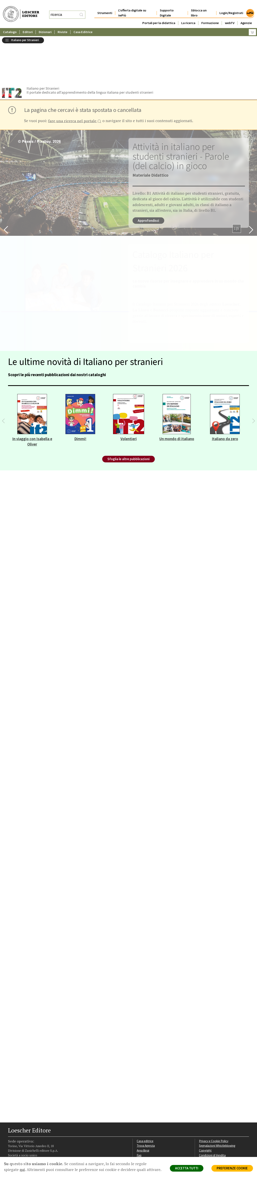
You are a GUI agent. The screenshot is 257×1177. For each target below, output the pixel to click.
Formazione (210, 15)
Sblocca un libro (199, 4)
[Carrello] (252, 24)
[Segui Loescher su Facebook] (11, 1132)
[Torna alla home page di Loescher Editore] (21, 9)
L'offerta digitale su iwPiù (132, 4)
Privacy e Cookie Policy (213, 1094)
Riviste (62, 24)
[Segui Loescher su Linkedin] (25, 1132)
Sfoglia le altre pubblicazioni (128, 412)
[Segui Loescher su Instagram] (18, 1132)
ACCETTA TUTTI (186, 1168)
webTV (230, 15)
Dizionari (45, 24)
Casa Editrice (83, 24)
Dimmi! (80, 391)
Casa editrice (145, 1094)
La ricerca (188, 15)
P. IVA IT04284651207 (22, 1148)
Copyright (205, 1103)
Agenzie (246, 15)
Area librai (143, 1103)
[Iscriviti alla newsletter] (39, 1131)
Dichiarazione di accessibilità (217, 1118)
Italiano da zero (225, 391)
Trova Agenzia (146, 1098)
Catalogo (10, 24)
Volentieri (128, 391)
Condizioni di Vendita (212, 1108)
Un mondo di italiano (176, 391)
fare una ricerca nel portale (74, 74)
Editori (28, 24)
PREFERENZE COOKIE (232, 1168)
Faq (139, 1108)
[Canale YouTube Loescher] (32, 1132)
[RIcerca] (81, 11)
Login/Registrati (231, 5)
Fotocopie (205, 1113)
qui (22, 1169)
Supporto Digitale (167, 4)
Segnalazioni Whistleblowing (217, 1098)
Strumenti (104, 5)
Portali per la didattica (158, 15)
